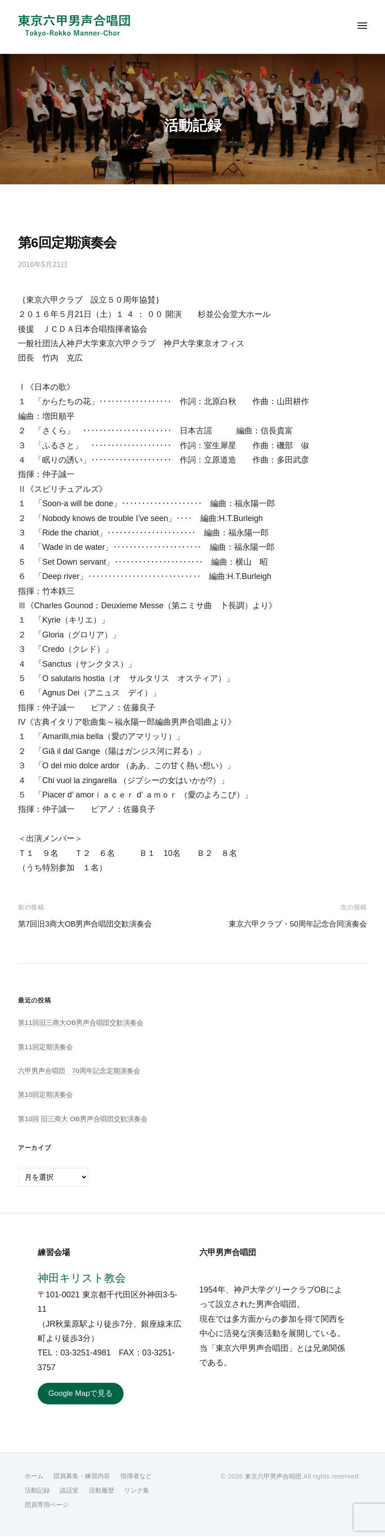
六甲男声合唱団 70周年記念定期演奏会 (83, 1070)
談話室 (72, 1491)
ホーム (35, 1476)
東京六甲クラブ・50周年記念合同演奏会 (294, 923)
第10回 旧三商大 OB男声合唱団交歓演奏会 (86, 1118)
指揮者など (142, 1476)
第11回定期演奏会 (47, 1046)
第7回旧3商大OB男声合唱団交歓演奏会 (89, 923)
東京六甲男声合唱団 (271, 1477)
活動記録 (38, 1491)
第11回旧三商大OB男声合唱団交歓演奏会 (84, 1022)
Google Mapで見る (83, 1394)
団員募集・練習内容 (85, 1476)
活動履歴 (105, 1491)
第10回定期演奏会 (47, 1094)
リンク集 (142, 1491)
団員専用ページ (48, 1505)
